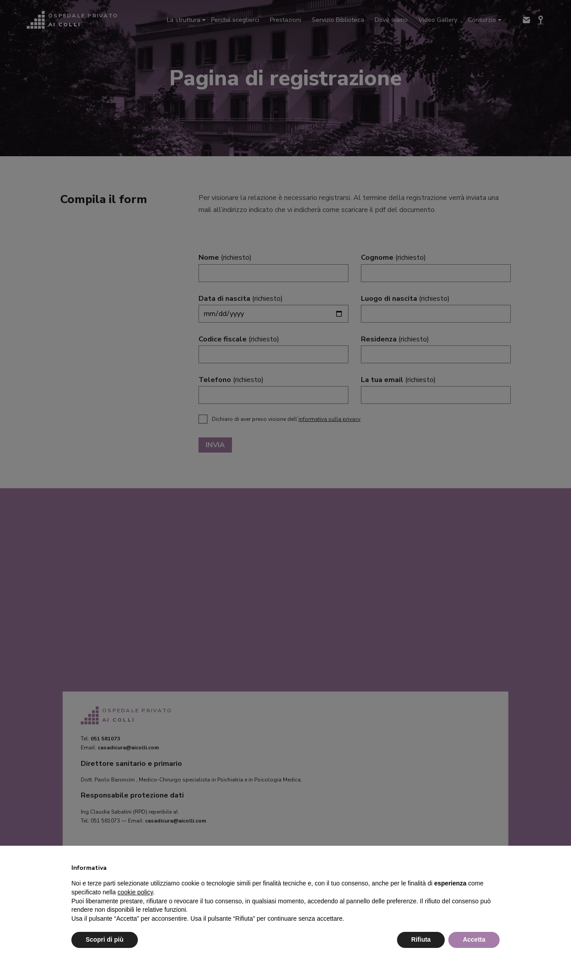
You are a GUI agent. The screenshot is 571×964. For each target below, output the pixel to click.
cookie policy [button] (135, 892)
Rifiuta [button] (421, 939)
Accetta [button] (474, 939)
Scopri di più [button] (105, 939)
